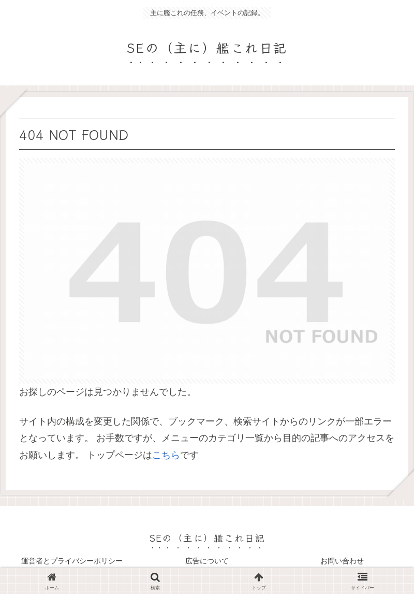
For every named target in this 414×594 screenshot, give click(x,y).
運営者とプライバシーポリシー (72, 561)
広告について (207, 561)
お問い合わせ (342, 561)
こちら (166, 455)
